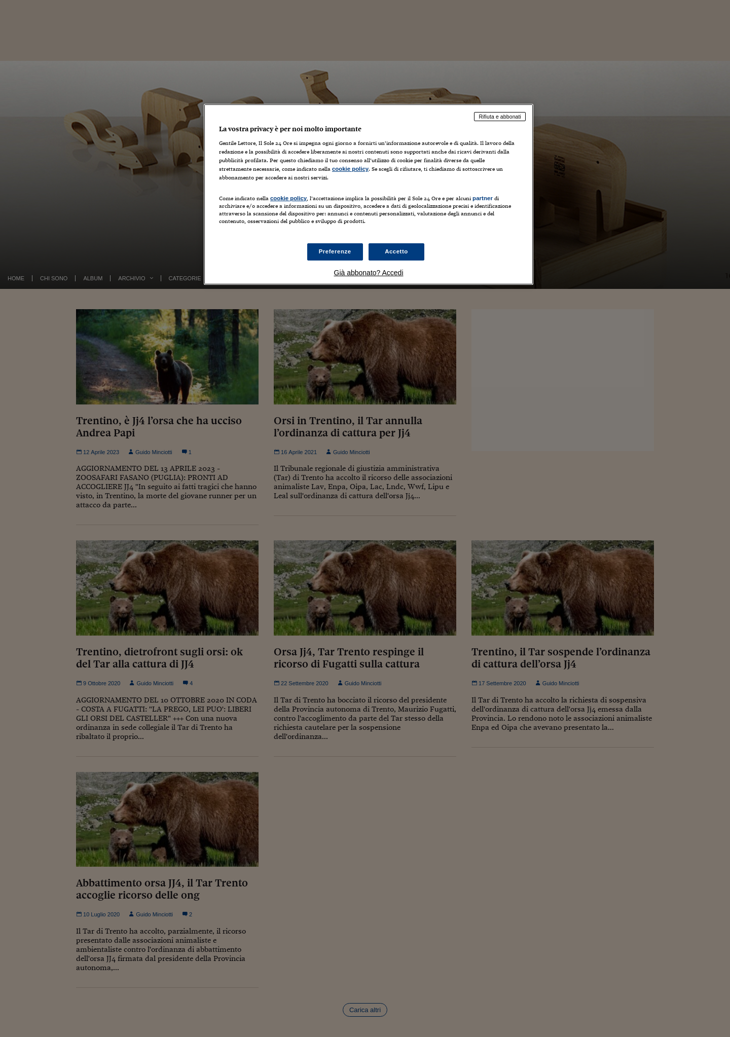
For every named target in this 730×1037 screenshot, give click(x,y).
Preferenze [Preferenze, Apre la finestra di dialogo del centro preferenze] (335, 251)
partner (482, 198)
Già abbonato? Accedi (369, 273)
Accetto (396, 251)
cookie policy (350, 169)
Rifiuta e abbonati (500, 117)
